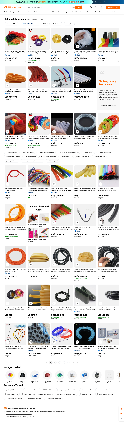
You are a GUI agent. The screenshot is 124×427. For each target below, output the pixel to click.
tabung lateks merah (11, 394)
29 (73, 362)
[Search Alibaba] (49, 7)
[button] (72, 7)
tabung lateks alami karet (13, 390)
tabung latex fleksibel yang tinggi (66, 394)
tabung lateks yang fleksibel (13, 398)
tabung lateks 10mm (49, 390)
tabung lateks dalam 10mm (68, 390)
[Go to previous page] (46, 362)
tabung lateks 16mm (11, 161)
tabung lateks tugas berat (53, 398)
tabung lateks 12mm (103, 390)
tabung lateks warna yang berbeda (68, 152)
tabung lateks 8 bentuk (45, 394)
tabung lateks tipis (30, 156)
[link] (121, 408)
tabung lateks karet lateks (105, 394)
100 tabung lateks (53, 161)
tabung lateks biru (11, 152)
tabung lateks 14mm (66, 156)
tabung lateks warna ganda (46, 152)
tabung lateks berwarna (105, 152)
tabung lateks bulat (28, 394)
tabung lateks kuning (27, 152)
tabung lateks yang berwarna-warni (32, 161)
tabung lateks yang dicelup (47, 156)
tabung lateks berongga (12, 156)
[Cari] (78, 7)
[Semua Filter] (11, 23)
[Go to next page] (77, 362)
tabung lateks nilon (99, 156)
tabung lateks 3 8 (88, 152)
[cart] (96, 7)
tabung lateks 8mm (87, 390)
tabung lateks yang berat (33, 398)
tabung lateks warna (82, 156)
